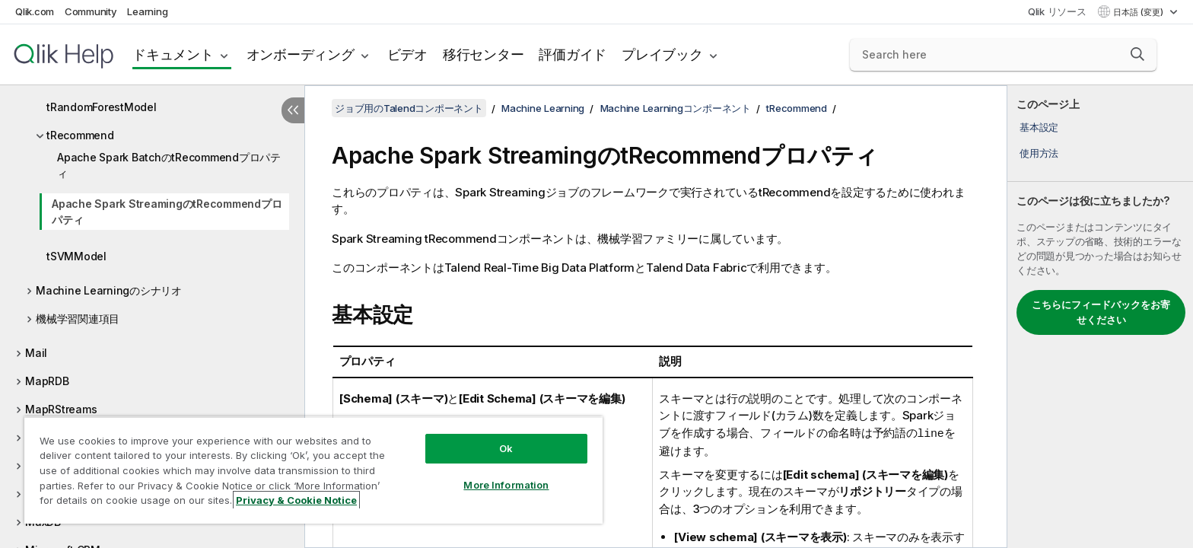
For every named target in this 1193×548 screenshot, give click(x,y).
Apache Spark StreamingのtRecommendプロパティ (167, 211)
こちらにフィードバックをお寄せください (1101, 312)
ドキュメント (173, 54)
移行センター (483, 54)
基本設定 (1039, 127)
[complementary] (1100, 316)
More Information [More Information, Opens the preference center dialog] (506, 485)
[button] (1137, 54)
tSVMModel (76, 256)
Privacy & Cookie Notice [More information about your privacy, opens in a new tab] (296, 500)
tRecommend (80, 135)
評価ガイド (572, 54)
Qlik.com (34, 11)
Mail (36, 352)
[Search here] (1003, 55)
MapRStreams (61, 409)
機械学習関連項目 (77, 318)
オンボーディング (301, 54)
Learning (147, 11)
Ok (506, 448)
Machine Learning (542, 108)
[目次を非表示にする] (293, 110)
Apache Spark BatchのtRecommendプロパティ (169, 165)
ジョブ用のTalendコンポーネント (409, 108)
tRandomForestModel (101, 106)
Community (91, 11)
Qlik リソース (1057, 11)
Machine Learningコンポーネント (675, 108)
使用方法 (1039, 153)
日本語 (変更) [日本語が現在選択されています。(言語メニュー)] (1139, 12)
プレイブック (662, 54)
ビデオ (407, 54)
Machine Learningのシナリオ (109, 290)
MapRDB (47, 380)
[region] (313, 470)
